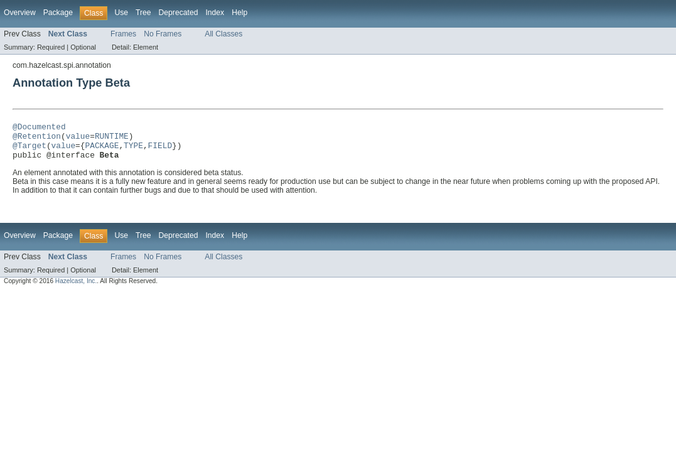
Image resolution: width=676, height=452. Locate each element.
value (78, 139)
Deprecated (178, 12)
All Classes (223, 34)
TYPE (133, 150)
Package (58, 12)
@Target (29, 150)
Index (214, 12)
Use (121, 12)
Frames (123, 34)
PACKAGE (102, 150)
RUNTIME (112, 139)
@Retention (37, 139)
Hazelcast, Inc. (76, 288)
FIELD (160, 150)
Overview (20, 12)
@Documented (39, 128)
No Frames (162, 34)
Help (239, 12)
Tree (143, 12)
